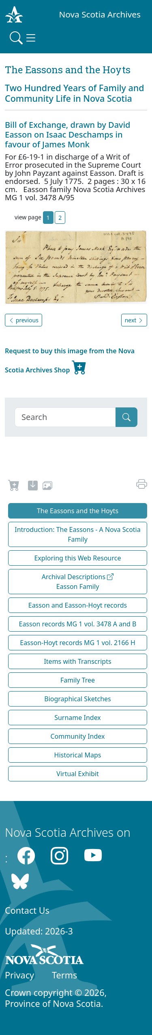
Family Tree (77, 680)
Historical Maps (77, 755)
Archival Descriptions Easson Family (78, 581)
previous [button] (24, 320)
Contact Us (27, 910)
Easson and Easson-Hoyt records (77, 605)
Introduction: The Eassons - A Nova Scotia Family (77, 534)
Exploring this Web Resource (77, 558)
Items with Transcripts (77, 661)
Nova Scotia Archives (100, 14)
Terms (64, 975)
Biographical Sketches (77, 698)
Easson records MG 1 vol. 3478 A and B (78, 623)
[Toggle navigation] (23, 38)
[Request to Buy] (14, 486)
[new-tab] (33, 486)
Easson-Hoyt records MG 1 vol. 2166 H (77, 642)
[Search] (65, 417)
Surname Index (77, 717)
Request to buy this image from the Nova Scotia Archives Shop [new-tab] (70, 361)
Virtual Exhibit (77, 773)
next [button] (134, 320)
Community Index (77, 736)
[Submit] (126, 417)
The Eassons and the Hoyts (77, 510)
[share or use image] (47, 486)
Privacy (19, 975)
